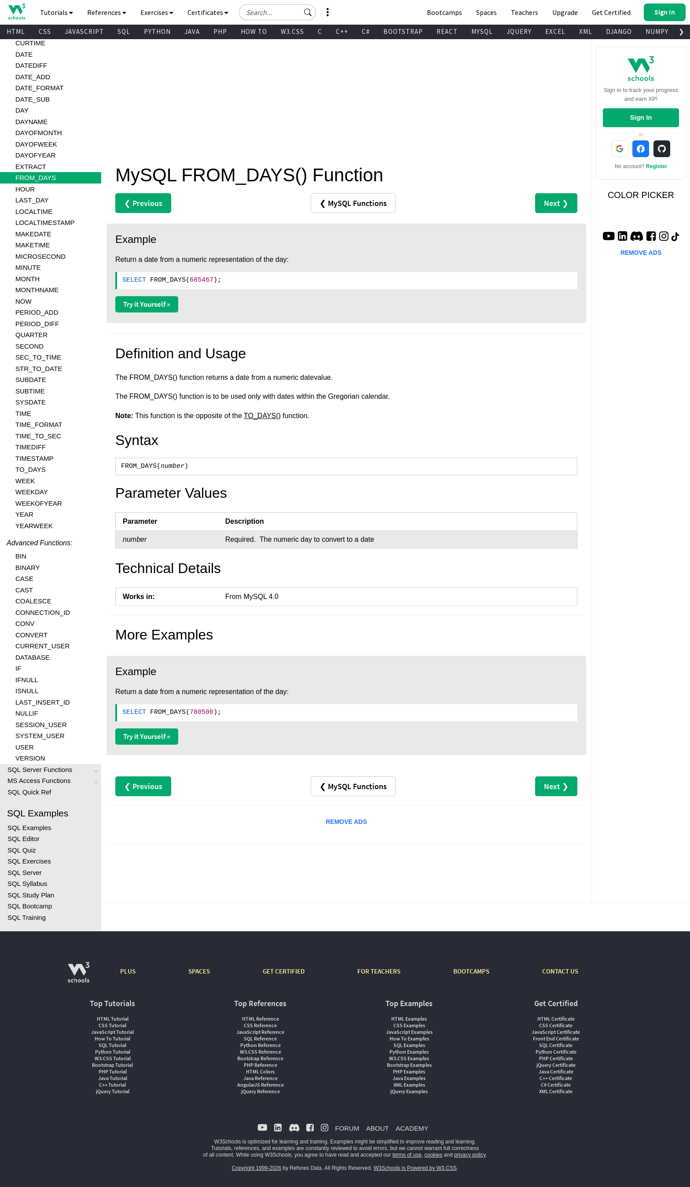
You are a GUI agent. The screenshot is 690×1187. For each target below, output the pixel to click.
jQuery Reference (260, 1091)
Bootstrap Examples (409, 1065)
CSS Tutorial (112, 1025)
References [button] (106, 12)
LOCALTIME (33, 211)
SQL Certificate (556, 1045)
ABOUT (377, 1128)
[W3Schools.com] (78, 977)
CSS (45, 31)
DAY (22, 110)
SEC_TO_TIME (38, 357)
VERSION (30, 758)
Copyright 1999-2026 (256, 1168)
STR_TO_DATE (38, 368)
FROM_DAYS (35, 177)
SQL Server (24, 872)
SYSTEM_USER (40, 735)
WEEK (25, 481)
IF (18, 668)
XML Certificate (556, 1091)
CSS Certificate (556, 1025)
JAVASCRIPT (84, 31)
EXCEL (555, 31)
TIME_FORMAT (38, 424)
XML (585, 31)
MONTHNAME (37, 290)
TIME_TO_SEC (38, 436)
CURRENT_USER (42, 646)
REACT (447, 31)
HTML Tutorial (112, 1018)
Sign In (641, 117)
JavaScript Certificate (556, 1032)
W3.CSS (292, 31)
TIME (23, 413)
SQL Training (26, 917)
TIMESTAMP (34, 458)
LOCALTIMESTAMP (44, 222)
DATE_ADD (32, 77)
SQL (123, 31)
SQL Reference (260, 1038)
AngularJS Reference (260, 1084)
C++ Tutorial (112, 1084)
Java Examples (409, 1078)
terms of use (407, 1155)
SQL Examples (29, 827)
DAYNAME (31, 121)
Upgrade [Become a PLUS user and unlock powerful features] (565, 12)
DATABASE (32, 657)
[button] (308, 12)
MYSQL (482, 31)
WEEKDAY (31, 492)
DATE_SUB (32, 99)
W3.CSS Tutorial (113, 1058)
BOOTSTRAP (403, 31)
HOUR (25, 189)
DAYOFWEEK (36, 144)
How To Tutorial (112, 1038)
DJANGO (619, 31)
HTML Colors (260, 1071)
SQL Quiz (21, 850)
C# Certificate (556, 1084)
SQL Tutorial (112, 1045)
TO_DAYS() (262, 415)
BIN (20, 556)
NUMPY (657, 31)
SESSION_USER (41, 724)
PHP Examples (409, 1071)
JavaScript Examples (409, 1032)
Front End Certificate (556, 1038)
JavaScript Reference (260, 1032)
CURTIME (30, 43)
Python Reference (260, 1045)
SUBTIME (30, 391)
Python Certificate (556, 1051)
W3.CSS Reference (260, 1051)
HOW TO (254, 31)
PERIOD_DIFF (37, 323)
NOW (23, 301)
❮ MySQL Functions (353, 203)
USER (24, 747)
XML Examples (409, 1084)
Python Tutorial (112, 1051)
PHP (220, 31)
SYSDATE (30, 402)
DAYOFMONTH (38, 132)
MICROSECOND (40, 256)
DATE (24, 54)
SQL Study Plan (30, 895)
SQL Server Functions (39, 769)
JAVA (192, 31)
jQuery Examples (409, 1091)
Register (656, 166)
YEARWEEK (34, 525)
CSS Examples (409, 1025)
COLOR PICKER (641, 195)
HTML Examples (409, 1018)
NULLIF (26, 713)
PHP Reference (260, 1065)
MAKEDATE (33, 234)
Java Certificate (556, 1071)
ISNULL (27, 691)
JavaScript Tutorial (112, 1032)
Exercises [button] (156, 12)
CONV (24, 623)
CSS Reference (260, 1025)
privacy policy (469, 1155)
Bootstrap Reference (260, 1058)
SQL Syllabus (27, 883)
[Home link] (16, 11)
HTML (16, 31)
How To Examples (409, 1038)
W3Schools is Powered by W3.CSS (415, 1168)
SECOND (29, 346)
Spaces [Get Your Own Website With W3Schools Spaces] (486, 12)
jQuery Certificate (556, 1065)
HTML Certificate (556, 1018)
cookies (434, 1155)
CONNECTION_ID (42, 612)
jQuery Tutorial (112, 1091)
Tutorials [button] (56, 12)
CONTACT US (560, 971)
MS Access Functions (38, 780)
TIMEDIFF (30, 447)
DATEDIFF (31, 65)
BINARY (27, 567)
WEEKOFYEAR (38, 503)
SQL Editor (23, 838)
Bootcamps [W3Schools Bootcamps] (444, 12)
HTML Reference (260, 1018)
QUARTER (31, 334)
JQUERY (519, 31)
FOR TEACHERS (378, 971)
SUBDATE (30, 379)
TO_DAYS (30, 469)
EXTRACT (30, 166)
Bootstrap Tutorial (112, 1065)
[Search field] (277, 12)
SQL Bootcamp (29, 906)
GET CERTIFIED (284, 971)
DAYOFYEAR (35, 155)
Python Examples (409, 1051)
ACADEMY (412, 1128)
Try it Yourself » (146, 304)
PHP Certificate (556, 1058)
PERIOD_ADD (37, 312)
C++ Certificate (556, 1078)
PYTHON (157, 31)
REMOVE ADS (346, 821)
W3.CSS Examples (409, 1058)
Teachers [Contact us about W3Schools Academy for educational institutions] (524, 12)
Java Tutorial (112, 1078)
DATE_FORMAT (39, 88)
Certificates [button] (207, 12)
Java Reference (260, 1078)
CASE (24, 578)
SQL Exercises (29, 861)
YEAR (24, 514)
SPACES (199, 971)
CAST (24, 590)
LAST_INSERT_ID (42, 702)
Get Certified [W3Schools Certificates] (611, 12)
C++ (342, 31)
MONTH (27, 279)
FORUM (347, 1128)
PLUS (128, 971)
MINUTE (28, 267)
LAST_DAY (32, 200)
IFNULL (26, 680)
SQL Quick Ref (29, 792)
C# (366, 31)
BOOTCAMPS (471, 971)
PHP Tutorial (113, 1071)
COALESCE (33, 601)
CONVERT (31, 635)
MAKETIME (32, 245)
